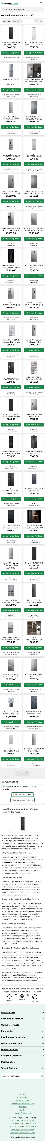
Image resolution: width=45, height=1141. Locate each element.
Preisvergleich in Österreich (22, 1130)
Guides (22, 1110)
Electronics (7, 1031)
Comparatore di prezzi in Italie (22, 1120)
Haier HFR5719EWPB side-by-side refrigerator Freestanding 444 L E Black (34, 564)
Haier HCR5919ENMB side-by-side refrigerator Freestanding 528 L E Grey (34, 267)
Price (6, 21)
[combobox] (24, 9)
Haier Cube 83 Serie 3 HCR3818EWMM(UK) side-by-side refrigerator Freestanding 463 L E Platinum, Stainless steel (11, 638)
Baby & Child (8, 1012)
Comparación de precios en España (22, 1126)
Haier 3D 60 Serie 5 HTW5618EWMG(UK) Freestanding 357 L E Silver (34, 304)
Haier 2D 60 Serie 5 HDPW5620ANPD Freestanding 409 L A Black (34, 601)
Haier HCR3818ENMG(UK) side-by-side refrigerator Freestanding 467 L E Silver (11, 750)
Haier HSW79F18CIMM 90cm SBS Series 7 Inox (11, 229)
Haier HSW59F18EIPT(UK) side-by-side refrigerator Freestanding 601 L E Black (11, 378)
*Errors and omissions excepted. (22, 1137)
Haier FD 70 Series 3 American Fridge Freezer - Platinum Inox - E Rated (11, 564)
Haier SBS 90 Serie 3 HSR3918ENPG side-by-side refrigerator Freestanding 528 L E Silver (34, 192)
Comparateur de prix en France (23, 1123)
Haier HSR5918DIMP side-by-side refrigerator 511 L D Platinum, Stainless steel (34, 415)
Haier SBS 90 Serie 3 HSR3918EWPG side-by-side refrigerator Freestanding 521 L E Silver (34, 118)
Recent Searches (23, 1100)
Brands (17, 21)
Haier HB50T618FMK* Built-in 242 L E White (34, 43)
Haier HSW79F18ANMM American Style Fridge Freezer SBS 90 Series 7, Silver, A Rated (34, 229)
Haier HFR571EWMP (11, 80)
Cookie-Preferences (22, 1113)
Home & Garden (9, 1049)
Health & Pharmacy (11, 1043)
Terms (22, 1094)
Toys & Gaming (9, 1068)
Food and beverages (12, 1019)
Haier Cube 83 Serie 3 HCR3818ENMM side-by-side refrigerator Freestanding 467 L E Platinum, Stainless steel (34, 81)
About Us (23, 1107)
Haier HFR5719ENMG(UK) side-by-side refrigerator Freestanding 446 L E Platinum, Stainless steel (34, 155)
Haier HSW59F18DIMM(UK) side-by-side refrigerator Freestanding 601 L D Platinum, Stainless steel (11, 304)
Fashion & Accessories (13, 1037)
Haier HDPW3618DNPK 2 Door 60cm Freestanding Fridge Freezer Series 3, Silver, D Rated (34, 750)
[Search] (3, 9)
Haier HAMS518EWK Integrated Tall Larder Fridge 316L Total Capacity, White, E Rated (11, 341)
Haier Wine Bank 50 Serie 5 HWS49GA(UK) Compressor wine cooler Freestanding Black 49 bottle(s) (34, 527)
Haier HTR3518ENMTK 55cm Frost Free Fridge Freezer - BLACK (11, 43)
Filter (38, 21)
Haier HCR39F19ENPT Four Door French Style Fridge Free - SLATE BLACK (11, 527)
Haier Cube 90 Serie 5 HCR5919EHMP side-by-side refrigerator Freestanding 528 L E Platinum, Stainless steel (11, 192)
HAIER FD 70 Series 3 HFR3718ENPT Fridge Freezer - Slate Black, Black (11, 415)
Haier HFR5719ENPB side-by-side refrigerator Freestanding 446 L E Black (34, 452)
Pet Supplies (8, 1062)
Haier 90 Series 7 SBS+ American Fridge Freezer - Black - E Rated (34, 713)
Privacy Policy (23, 1097)
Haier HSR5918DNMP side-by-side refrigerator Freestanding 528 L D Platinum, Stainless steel (34, 676)
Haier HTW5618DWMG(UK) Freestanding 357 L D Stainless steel (11, 155)
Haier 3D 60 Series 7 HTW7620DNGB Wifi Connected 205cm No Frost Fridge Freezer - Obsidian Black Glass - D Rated (11, 452)
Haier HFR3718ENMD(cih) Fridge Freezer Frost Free (34, 638)
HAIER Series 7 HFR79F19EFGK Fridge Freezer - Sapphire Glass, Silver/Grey (11, 601)
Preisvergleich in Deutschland (22, 1133)
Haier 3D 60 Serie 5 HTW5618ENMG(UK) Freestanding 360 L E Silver (11, 118)
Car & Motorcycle (10, 1025)
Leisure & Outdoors (11, 1056)
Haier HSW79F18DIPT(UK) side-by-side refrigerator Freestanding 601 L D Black (11, 490)
